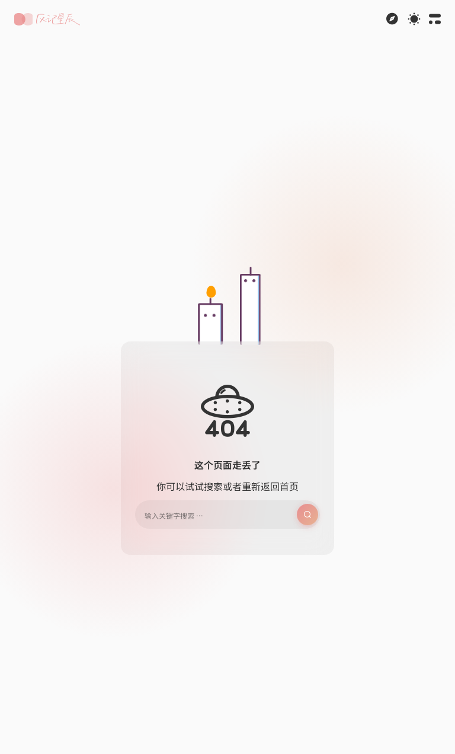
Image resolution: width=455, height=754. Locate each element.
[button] (47, 19)
